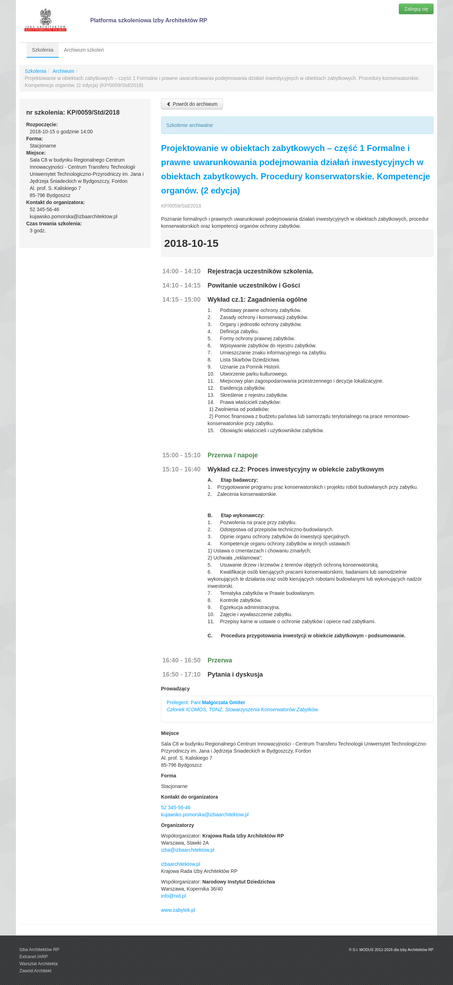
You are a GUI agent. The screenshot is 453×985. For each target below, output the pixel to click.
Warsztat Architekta (38, 963)
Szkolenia (42, 50)
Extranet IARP (33, 956)
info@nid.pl (173, 896)
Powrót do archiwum (192, 104)
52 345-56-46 (175, 807)
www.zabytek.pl (178, 910)
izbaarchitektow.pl (180, 864)
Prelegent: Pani (243, 706)
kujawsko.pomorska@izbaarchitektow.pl (205, 814)
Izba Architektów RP (39, 949)
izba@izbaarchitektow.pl (187, 850)
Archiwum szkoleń (84, 50)
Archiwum (63, 71)
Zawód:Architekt (35, 970)
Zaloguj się (416, 9)
